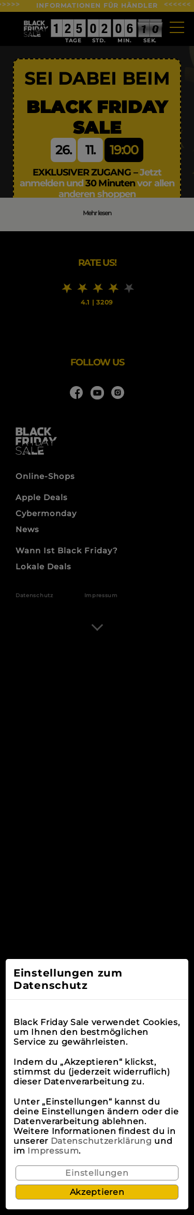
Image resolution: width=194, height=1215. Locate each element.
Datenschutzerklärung (101, 1141)
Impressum (53, 1151)
